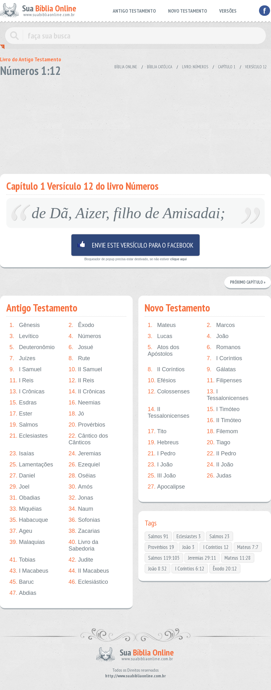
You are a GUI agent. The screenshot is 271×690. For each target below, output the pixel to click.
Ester (20, 413)
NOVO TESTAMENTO (187, 11)
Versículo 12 (256, 67)
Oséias (82, 475)
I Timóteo (223, 409)
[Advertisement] (135, 123)
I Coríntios (224, 358)
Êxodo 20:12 (225, 568)
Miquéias (25, 509)
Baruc (21, 582)
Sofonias (84, 520)
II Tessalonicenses (169, 412)
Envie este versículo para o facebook (135, 245)
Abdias (22, 593)
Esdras (23, 402)
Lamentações (31, 464)
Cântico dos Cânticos (88, 439)
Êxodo (81, 325)
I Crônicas (27, 391)
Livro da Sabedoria (83, 545)
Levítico (24, 336)
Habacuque (28, 520)
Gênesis (24, 325)
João (218, 336)
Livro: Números (195, 67)
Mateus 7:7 (247, 547)
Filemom (222, 431)
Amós (81, 487)
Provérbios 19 (161, 547)
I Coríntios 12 (216, 547)
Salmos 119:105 (164, 557)
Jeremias (85, 453)
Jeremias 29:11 (202, 557)
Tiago (218, 442)
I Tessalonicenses (228, 394)
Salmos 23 (219, 536)
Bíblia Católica (159, 67)
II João (220, 464)
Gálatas (221, 369)
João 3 (188, 547)
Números (85, 336)
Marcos (221, 325)
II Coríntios (166, 369)
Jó (76, 413)
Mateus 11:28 (238, 557)
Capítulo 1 (226, 67)
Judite (81, 560)
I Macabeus (28, 571)
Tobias (22, 560)
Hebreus (163, 442)
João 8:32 (157, 568)
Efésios (162, 380)
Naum (81, 509)
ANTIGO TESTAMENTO (134, 11)
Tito (157, 431)
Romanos (224, 347)
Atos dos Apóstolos (163, 350)
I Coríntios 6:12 (189, 568)
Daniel (22, 475)
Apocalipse (166, 487)
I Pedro (162, 453)
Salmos (23, 425)
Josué (81, 347)
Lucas (160, 336)
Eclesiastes (28, 436)
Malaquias (27, 542)
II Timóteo (224, 420)
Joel (19, 487)
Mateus (162, 325)
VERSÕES (228, 11)
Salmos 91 (158, 536)
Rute (79, 358)
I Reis (21, 380)
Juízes (22, 358)
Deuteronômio (32, 347)
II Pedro (221, 453)
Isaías (21, 453)
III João (162, 475)
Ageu (20, 531)
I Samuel (25, 369)
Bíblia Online (125, 67)
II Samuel (85, 369)
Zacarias (84, 531)
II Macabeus (89, 571)
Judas (219, 475)
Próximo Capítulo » (247, 282)
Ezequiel (84, 464)
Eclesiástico (88, 582)
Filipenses (224, 380)
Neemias (84, 402)
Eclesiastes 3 (189, 536)
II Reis (81, 380)
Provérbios (87, 425)
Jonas (81, 498)
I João (160, 464)
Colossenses (169, 391)
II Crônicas (87, 391)
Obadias (24, 498)
